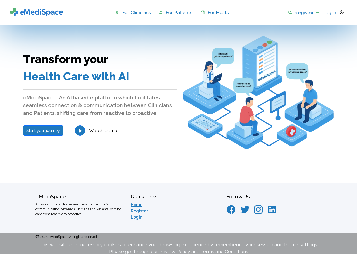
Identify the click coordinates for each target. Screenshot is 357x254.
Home (136, 204)
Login (136, 217)
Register (139, 210)
